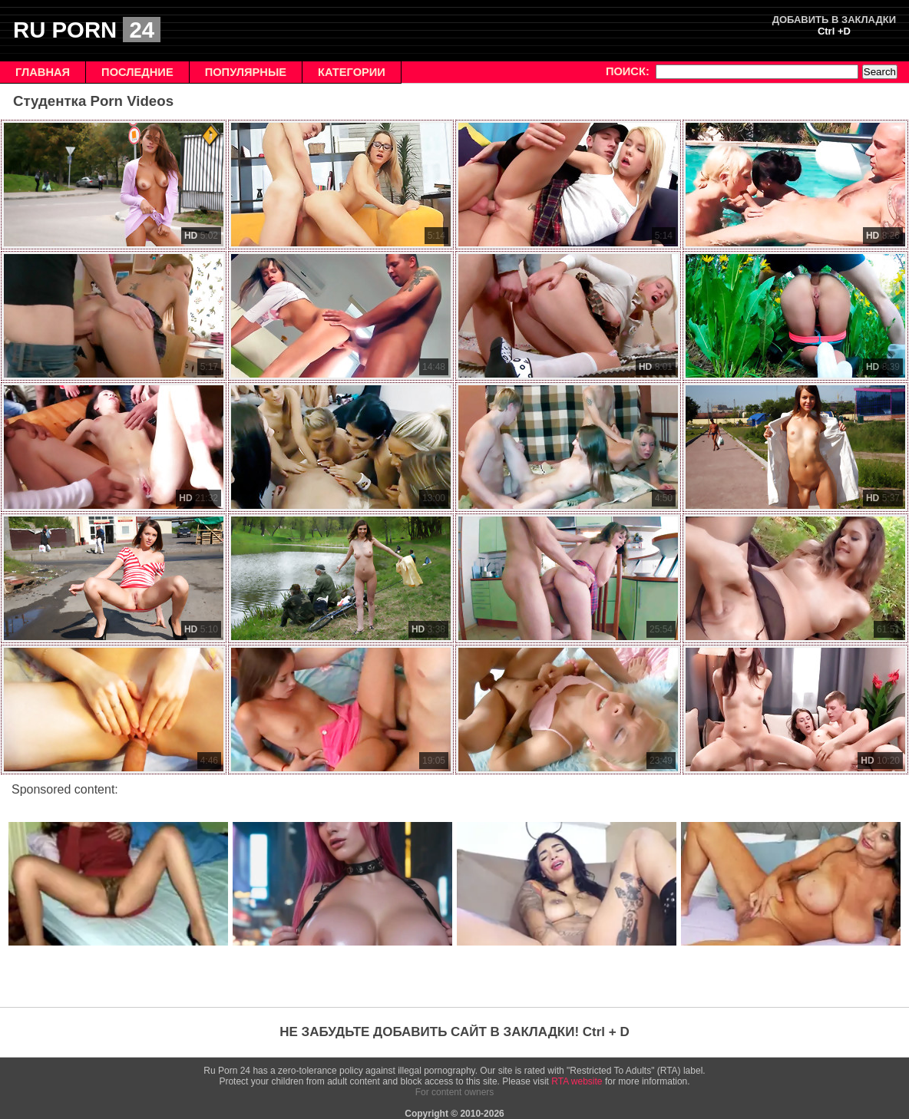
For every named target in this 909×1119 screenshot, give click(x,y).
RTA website (576, 1081)
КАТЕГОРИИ (351, 72)
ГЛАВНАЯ (42, 72)
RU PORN (86, 29)
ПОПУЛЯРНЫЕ (245, 72)
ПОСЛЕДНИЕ (137, 72)
